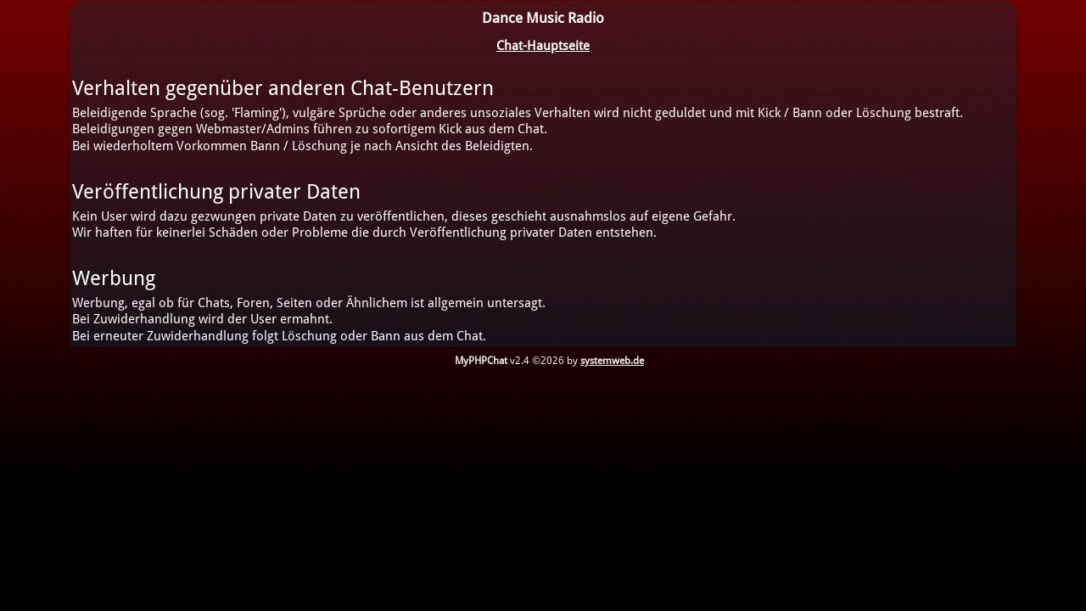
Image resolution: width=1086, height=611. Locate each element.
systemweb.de (612, 361)
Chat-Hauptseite (543, 45)
